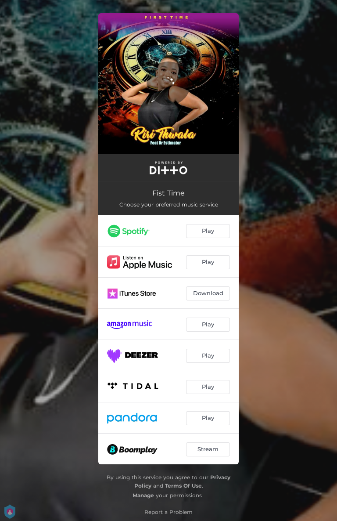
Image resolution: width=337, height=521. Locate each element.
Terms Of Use (183, 485)
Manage (143, 495)
